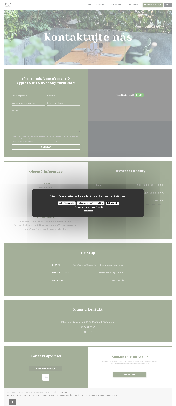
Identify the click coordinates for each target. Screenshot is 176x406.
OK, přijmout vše (66, 203)
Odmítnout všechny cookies (90, 203)
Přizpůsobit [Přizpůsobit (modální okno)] (112, 203)
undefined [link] (88, 211)
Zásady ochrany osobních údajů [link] (89, 207)
